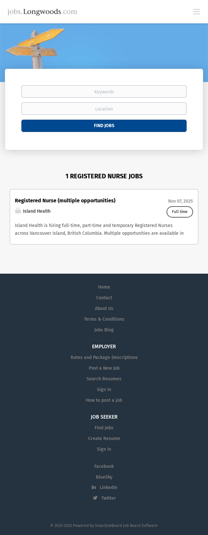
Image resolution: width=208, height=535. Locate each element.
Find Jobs (104, 125)
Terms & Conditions (104, 319)
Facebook (104, 466)
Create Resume (104, 438)
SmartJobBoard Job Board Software (126, 525)
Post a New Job (104, 368)
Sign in (104, 389)
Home (104, 287)
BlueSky (104, 477)
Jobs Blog (104, 330)
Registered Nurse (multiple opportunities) (65, 200)
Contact (104, 298)
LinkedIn (108, 487)
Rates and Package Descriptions (104, 357)
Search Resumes (104, 379)
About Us (104, 308)
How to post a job (104, 400)
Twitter (108, 498)
